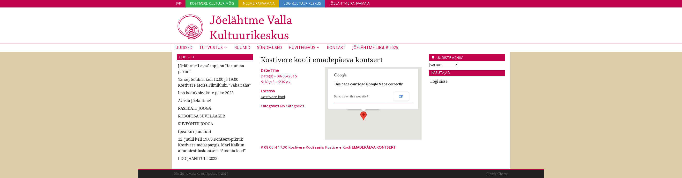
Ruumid (242, 47)
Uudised (184, 47)
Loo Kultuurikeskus (302, 3)
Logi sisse (439, 81)
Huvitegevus (302, 47)
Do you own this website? (351, 96)
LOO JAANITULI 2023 (197, 158)
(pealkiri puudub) (194, 131)
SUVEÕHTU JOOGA (195, 124)
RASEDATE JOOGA (194, 108)
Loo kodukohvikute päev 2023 (206, 93)
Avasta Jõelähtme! (194, 100)
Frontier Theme (497, 174)
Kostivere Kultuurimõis (212, 3)
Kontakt (336, 47)
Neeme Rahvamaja (259, 3)
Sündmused (269, 47)
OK (401, 96)
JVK (178, 3)
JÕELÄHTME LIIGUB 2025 (375, 47)
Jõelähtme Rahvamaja (350, 3)
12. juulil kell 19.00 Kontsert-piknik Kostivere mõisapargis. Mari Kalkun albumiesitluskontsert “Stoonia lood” (212, 145)
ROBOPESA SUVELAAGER (201, 116)
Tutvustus (211, 47)
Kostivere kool (273, 96)
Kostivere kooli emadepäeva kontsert (322, 60)
